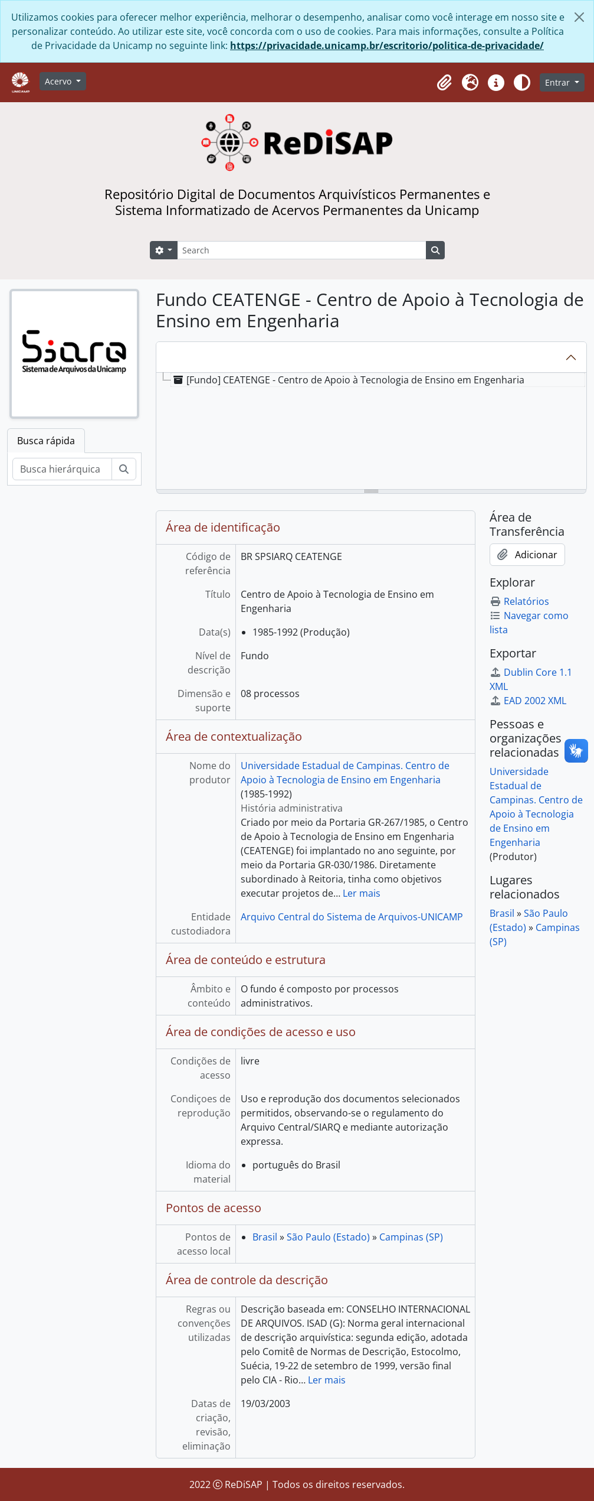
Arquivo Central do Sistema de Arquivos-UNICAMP (352, 916)
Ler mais (361, 893)
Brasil (264, 1236)
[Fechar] (579, 17)
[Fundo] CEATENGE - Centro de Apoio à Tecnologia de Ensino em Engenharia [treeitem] (347, 380)
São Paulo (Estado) (328, 1236)
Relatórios (519, 601)
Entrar (558, 82)
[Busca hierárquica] (62, 469)
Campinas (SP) (411, 1236)
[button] (444, 83)
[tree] (371, 432)
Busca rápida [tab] (46, 440)
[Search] (301, 250)
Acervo (59, 81)
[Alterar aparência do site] (522, 83)
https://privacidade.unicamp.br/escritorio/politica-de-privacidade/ (387, 45)
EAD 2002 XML (528, 700)
